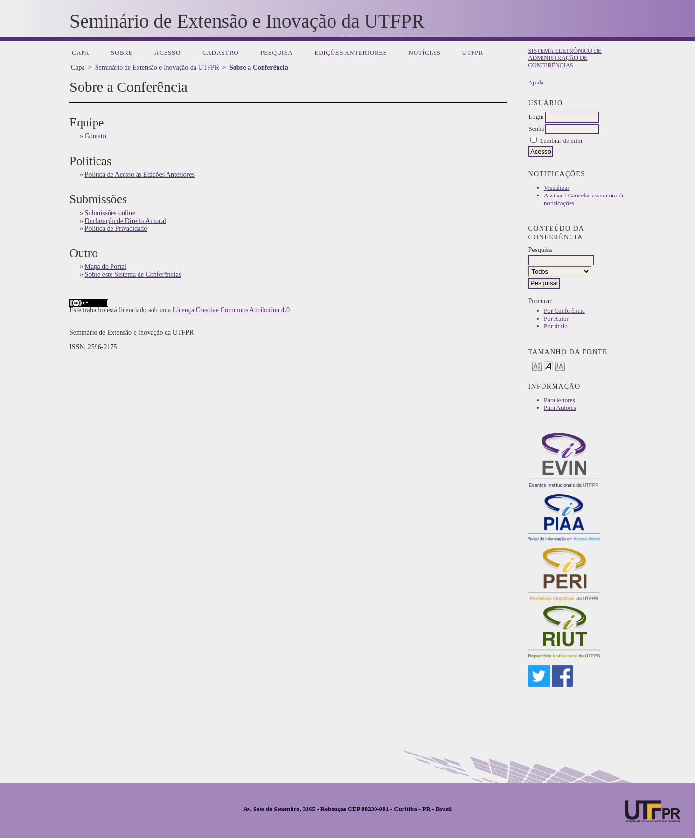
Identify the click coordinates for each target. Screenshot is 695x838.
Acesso (167, 52)
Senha (536, 128)
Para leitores (559, 400)
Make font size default (548, 365)
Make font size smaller (537, 365)
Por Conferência (564, 310)
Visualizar (557, 187)
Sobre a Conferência (258, 67)
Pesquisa (276, 52)
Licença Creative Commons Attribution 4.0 (232, 310)
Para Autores (560, 407)
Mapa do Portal (105, 266)
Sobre (122, 52)
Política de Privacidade (116, 228)
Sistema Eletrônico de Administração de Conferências (564, 58)
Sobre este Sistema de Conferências (133, 274)
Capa (80, 52)
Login (535, 116)
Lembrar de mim (561, 140)
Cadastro (220, 52)
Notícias (425, 52)
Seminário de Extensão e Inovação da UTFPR (157, 67)
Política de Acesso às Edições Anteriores (140, 174)
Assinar (553, 195)
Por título (556, 326)
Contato (95, 136)
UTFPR (472, 52)
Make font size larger (560, 365)
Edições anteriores (351, 52)
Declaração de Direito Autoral (125, 220)
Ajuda (535, 82)
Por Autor (556, 318)
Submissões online (110, 213)
